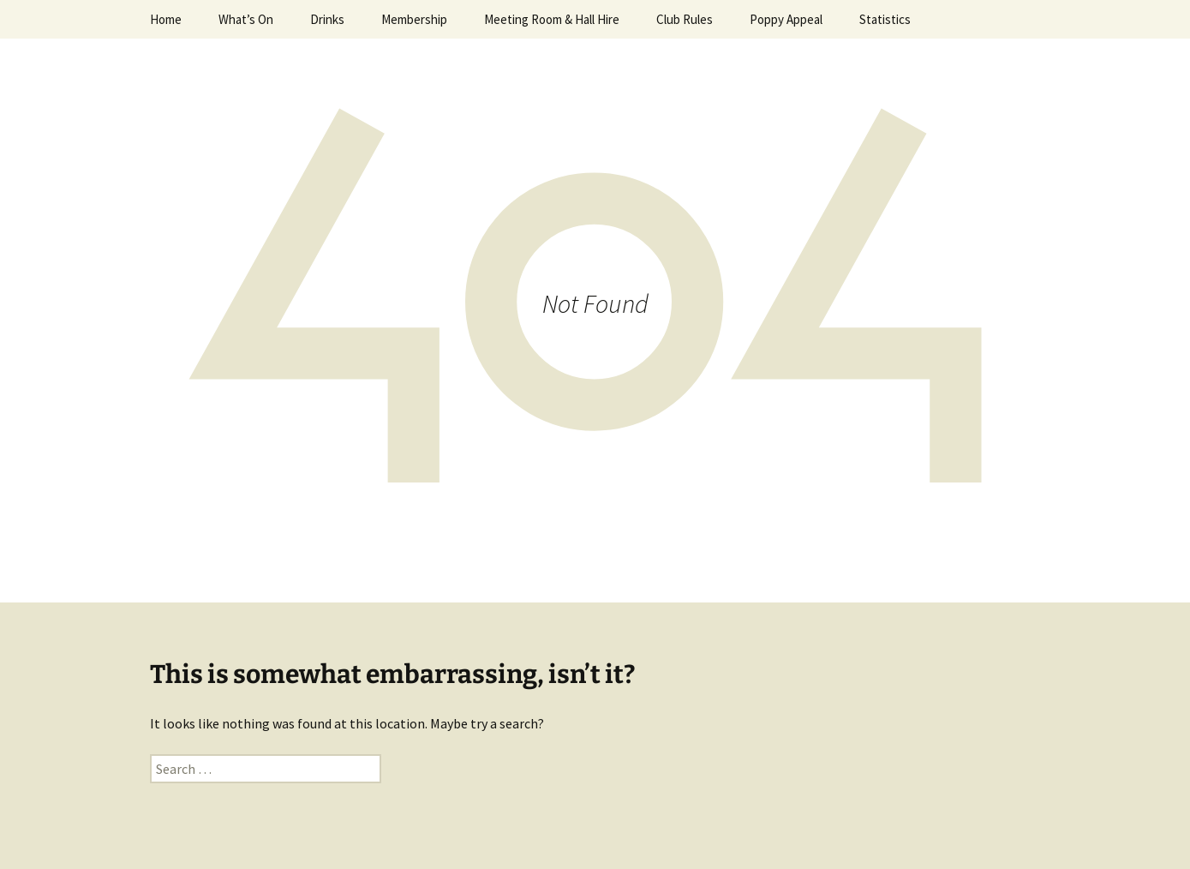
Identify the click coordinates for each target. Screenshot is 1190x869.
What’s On (245, 19)
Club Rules (684, 19)
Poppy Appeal (786, 19)
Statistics (885, 19)
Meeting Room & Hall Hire (551, 19)
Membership (414, 19)
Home (166, 19)
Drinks (327, 19)
